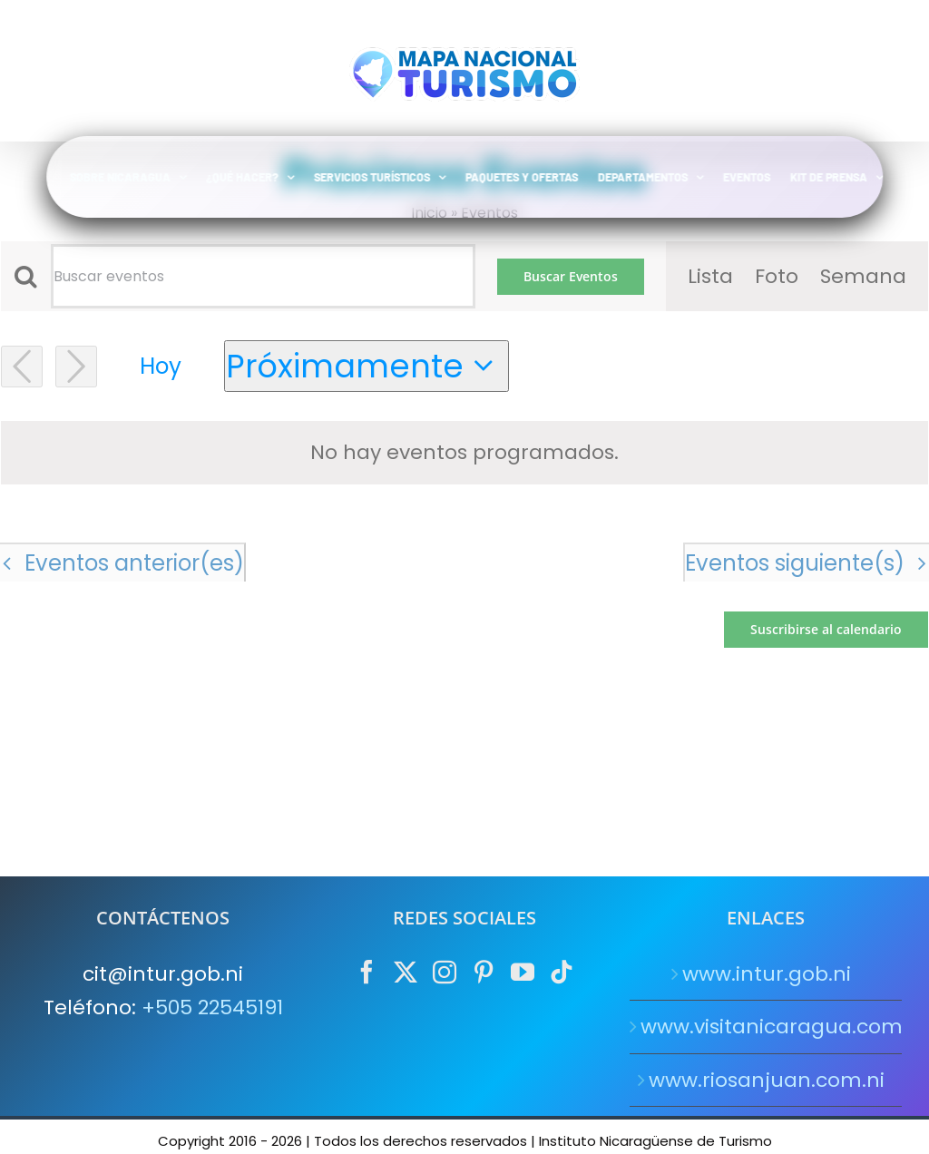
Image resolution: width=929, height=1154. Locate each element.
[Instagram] (444, 971)
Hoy (160, 366)
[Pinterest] (483, 971)
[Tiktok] (561, 971)
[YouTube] (522, 971)
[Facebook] (366, 971)
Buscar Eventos (570, 276)
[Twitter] (405, 971)
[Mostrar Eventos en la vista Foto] (776, 276)
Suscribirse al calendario (826, 629)
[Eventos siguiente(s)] (76, 366)
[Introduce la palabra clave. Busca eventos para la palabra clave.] (263, 276)
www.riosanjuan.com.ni (767, 1080)
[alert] (464, 452)
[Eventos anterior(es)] (22, 366)
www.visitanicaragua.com (767, 1026)
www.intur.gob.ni (766, 974)
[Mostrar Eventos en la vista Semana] (863, 276)
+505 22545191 (212, 1007)
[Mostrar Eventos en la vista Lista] (710, 276)
